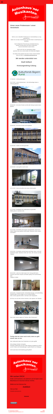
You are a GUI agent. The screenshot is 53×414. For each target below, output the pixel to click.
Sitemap (16, 410)
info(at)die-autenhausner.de (30, 55)
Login (44, 410)
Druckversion (11, 410)
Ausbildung (26, 386)
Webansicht (42, 411)
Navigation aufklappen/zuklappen (26, 2)
